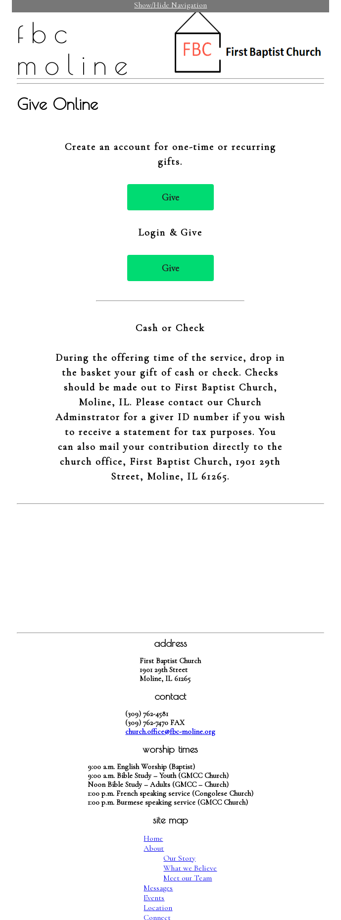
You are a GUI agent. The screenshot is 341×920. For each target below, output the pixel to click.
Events (154, 898)
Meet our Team (187, 878)
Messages (158, 888)
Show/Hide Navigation (170, 5)
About (154, 848)
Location (158, 908)
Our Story (179, 858)
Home (153, 838)
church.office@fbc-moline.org (170, 731)
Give (170, 197)
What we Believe (190, 868)
